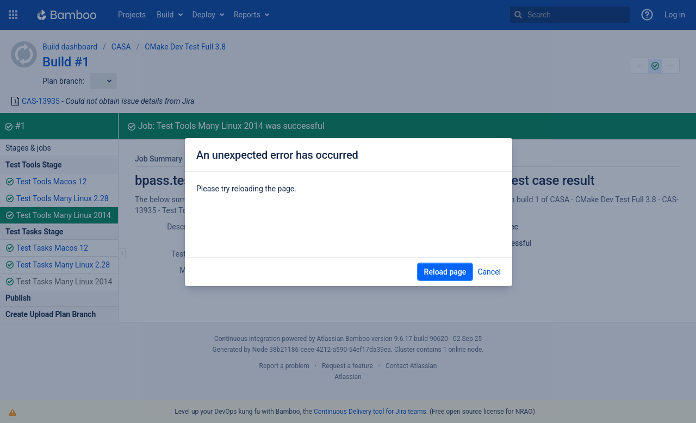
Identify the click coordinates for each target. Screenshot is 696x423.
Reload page (445, 272)
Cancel (489, 272)
